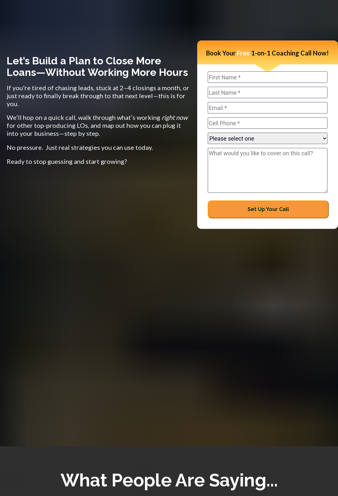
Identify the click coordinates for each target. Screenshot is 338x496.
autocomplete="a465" (267, 138)
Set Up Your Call (268, 209)
